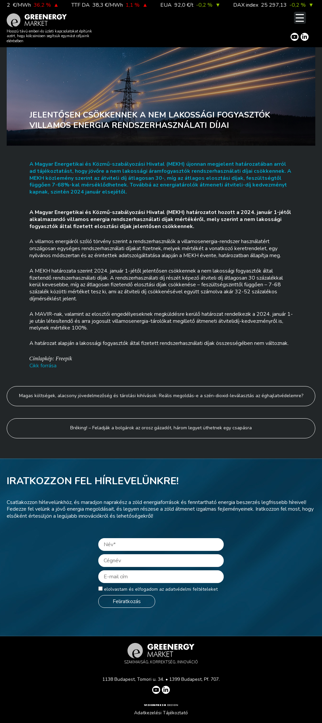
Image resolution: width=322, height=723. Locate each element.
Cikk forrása (43, 365)
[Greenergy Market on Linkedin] (305, 37)
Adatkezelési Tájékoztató (161, 713)
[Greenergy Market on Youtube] (295, 37)
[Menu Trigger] (300, 18)
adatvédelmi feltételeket (191, 589)
